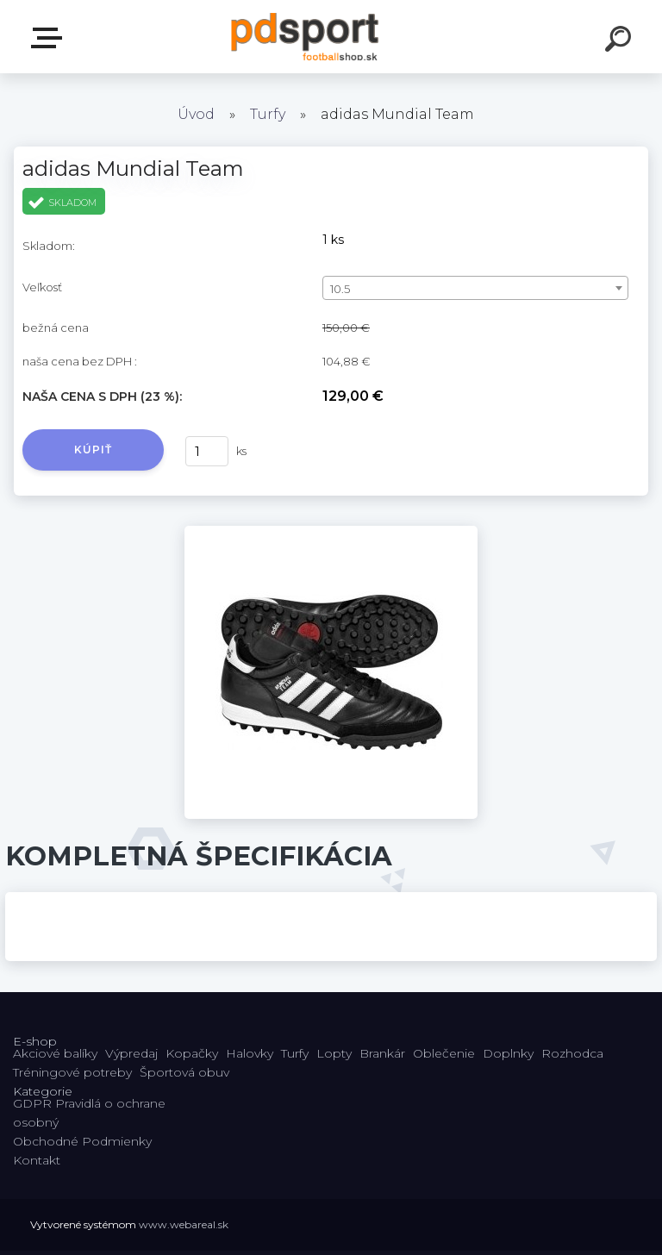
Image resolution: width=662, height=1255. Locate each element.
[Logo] (305, 36)
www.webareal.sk (183, 1224)
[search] (620, 41)
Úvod (196, 114)
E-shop (50, 38)
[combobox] (475, 288)
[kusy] (206, 451)
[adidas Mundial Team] (331, 532)
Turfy (267, 114)
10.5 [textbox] (340, 289)
